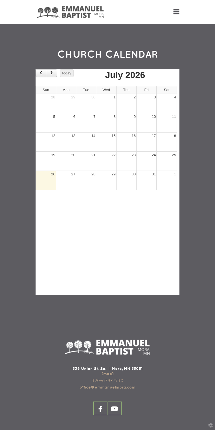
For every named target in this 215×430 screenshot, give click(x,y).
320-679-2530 (108, 380)
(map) (108, 373)
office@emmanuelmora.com (107, 387)
